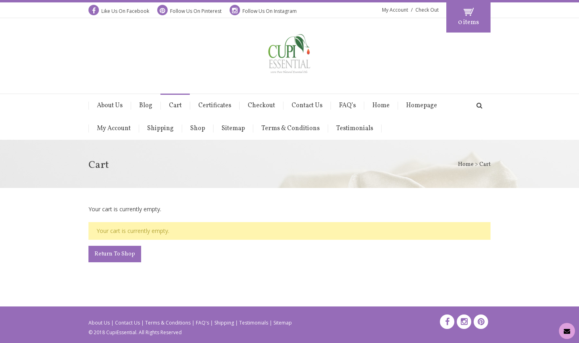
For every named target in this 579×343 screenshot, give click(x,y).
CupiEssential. (122, 332)
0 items (468, 22)
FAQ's (202, 322)
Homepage (421, 106)
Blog (145, 106)
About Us (110, 106)
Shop (197, 129)
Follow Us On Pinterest (189, 11)
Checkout (261, 106)
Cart (175, 106)
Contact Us (307, 106)
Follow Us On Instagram (263, 11)
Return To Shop (114, 254)
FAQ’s (347, 106)
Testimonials (354, 129)
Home (381, 106)
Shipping (160, 129)
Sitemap (233, 129)
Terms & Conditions (290, 129)
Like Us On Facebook (118, 11)
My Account (395, 9)
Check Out (427, 9)
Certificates (214, 106)
